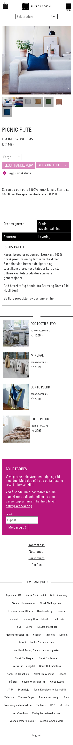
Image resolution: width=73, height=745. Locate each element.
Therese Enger (26, 697)
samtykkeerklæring (19, 506)
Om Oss (37, 565)
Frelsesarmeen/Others (20, 611)
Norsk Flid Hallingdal (23, 666)
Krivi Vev (50, 634)
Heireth (61, 611)
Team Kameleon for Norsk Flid (50, 689)
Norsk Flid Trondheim (18, 674)
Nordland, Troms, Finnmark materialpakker (37, 650)
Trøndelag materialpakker (18, 705)
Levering (44, 237)
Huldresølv (58, 619)
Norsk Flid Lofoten (48, 658)
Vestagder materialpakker (46, 713)
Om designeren (14, 224)
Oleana (62, 674)
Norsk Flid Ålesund (44, 674)
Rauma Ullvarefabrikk (33, 681)
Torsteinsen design (49, 697)
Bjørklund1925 (13, 595)
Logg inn (36, 735)
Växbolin (64, 705)
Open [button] (68, 6)
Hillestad (13, 619)
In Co (18, 626)
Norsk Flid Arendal (36, 595)
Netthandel (36, 551)
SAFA (10, 689)
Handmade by (44, 611)
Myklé (22, 642)
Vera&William (20, 713)
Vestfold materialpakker (22, 721)
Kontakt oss (36, 545)
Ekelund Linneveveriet (23, 603)
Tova (66, 697)
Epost (9, 514)
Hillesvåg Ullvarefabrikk (35, 619)
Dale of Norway (58, 595)
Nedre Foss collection (42, 642)
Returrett (10, 237)
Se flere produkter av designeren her (29, 298)
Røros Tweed (57, 681)
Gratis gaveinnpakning (49, 226)
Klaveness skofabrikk (17, 634)
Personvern (37, 558)
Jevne (29, 626)
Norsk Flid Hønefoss (50, 666)
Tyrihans (41, 705)
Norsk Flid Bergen (24, 658)
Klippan (37, 634)
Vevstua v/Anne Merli (51, 721)
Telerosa (9, 697)
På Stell (13, 681)
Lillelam (63, 634)
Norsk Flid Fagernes (50, 603)
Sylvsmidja (23, 689)
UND (52, 705)
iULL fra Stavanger (47, 626)
